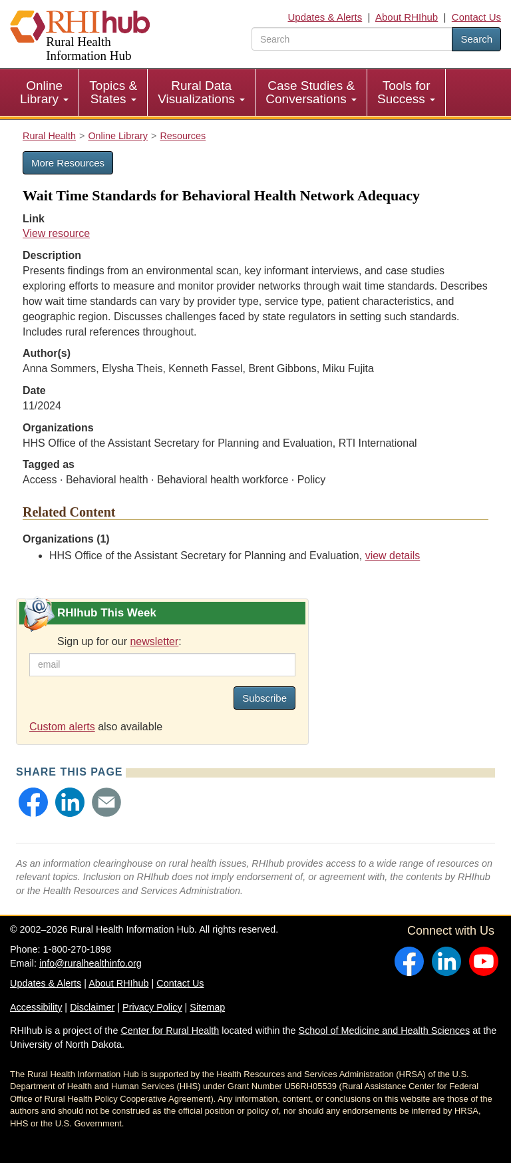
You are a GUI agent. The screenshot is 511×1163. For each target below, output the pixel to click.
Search (476, 39)
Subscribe (264, 698)
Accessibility (36, 1007)
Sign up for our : (119, 641)
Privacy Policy (152, 1007)
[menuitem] (44, 92)
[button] (33, 802)
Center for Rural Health (169, 1030)
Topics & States (113, 92)
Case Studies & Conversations (311, 92)
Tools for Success (406, 92)
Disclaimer (92, 1007)
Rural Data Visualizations (201, 92)
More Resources (67, 162)
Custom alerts (62, 726)
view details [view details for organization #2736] (393, 555)
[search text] (352, 39)
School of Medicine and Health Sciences (384, 1030)
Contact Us (476, 17)
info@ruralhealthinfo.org (90, 963)
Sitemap (207, 1007)
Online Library (44, 92)
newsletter (154, 641)
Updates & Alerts (325, 17)
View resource (56, 233)
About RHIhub (406, 17)
